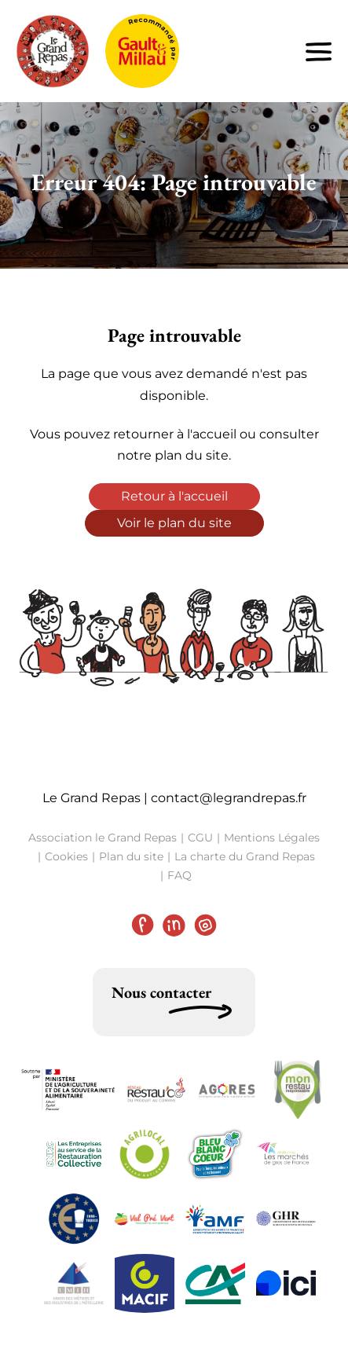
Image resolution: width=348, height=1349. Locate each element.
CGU (200, 837)
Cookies (66, 856)
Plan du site (131, 856)
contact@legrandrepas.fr (228, 797)
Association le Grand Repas (102, 837)
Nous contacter (161, 992)
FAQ (179, 875)
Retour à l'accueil (174, 496)
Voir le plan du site (174, 522)
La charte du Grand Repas (244, 856)
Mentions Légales (272, 837)
